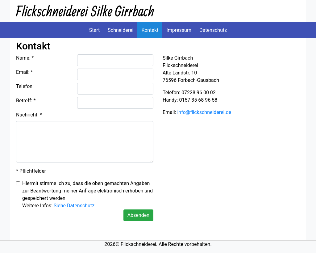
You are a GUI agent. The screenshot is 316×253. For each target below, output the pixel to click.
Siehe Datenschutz (74, 206)
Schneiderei (120, 30)
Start (94, 30)
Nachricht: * (29, 115)
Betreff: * (25, 100)
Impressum (178, 30)
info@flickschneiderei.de (204, 112)
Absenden (138, 215)
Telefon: (25, 86)
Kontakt (149, 30)
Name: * (25, 58)
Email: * (24, 72)
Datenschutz (213, 30)
